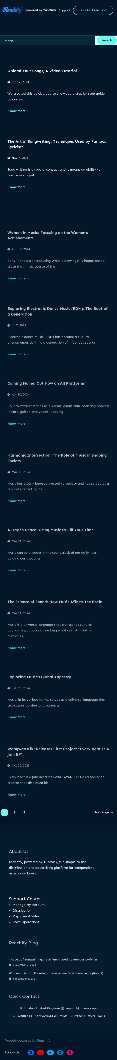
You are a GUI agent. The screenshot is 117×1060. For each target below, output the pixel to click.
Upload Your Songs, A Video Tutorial (42, 70)
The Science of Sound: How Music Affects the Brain (54, 636)
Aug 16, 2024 (21, 284)
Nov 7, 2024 (20, 158)
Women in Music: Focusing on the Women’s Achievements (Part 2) (56, 986)
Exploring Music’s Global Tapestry (39, 708)
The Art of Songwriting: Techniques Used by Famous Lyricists (56, 144)
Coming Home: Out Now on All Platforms (46, 415)
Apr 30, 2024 (20, 426)
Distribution (22, 910)
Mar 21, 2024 (21, 573)
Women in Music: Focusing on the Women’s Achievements (47, 270)
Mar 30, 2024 (21, 506)
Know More (16, 111)
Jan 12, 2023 (20, 82)
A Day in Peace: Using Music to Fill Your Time (50, 561)
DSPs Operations (26, 922)
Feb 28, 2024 (21, 720)
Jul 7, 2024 (19, 360)
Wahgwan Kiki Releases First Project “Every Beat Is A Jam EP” (58, 786)
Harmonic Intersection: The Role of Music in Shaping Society (57, 492)
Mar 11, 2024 (21, 648)
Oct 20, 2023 (21, 800)
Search (107, 40)
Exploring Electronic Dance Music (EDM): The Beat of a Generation (57, 346)
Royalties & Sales (26, 916)
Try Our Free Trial (93, 10)
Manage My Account (29, 905)
